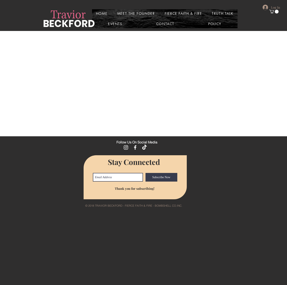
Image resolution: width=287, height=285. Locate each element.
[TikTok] (144, 147)
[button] (274, 11)
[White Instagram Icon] (126, 147)
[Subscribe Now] (161, 177)
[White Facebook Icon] (135, 147)
